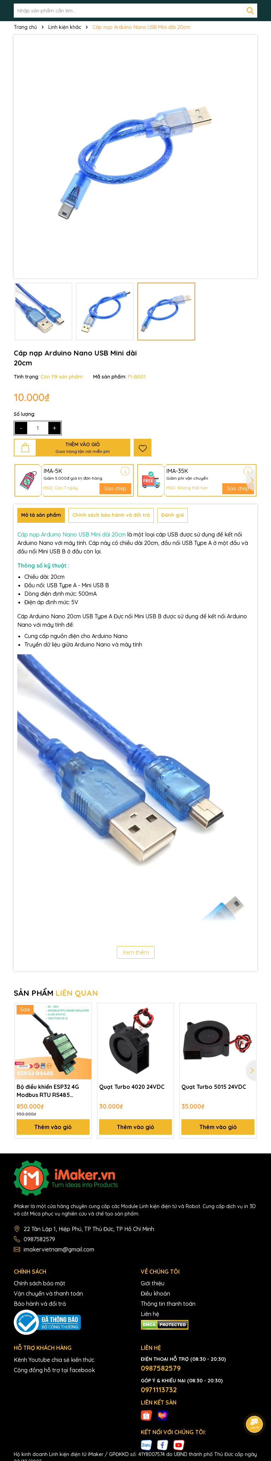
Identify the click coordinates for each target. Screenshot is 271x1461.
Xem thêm (135, 952)
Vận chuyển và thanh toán (48, 1293)
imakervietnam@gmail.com (59, 1249)
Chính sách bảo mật (39, 1283)
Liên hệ (150, 1313)
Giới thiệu (152, 1283)
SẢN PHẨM (56, 993)
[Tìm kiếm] (250, 10)
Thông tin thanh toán (168, 1303)
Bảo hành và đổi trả (40, 1303)
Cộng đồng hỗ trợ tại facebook (54, 1370)
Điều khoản (155, 1293)
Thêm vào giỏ (53, 1126)
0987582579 (39, 1239)
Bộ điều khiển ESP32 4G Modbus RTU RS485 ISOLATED (48, 1091)
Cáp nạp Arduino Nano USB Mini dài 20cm (71, 534)
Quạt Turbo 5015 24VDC (213, 1086)
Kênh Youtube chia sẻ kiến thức (54, 1359)
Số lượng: (24, 414)
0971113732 (159, 1389)
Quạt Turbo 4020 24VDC (132, 1086)
